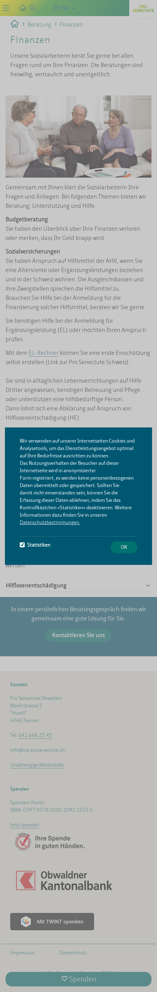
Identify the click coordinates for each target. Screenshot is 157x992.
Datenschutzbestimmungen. (50, 522)
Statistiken (35, 545)
